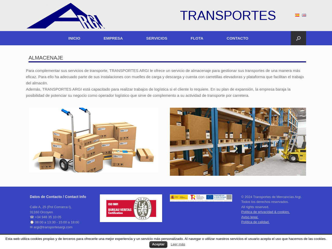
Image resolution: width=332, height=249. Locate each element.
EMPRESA (113, 38)
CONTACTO (237, 38)
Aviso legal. (249, 217)
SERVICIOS (156, 38)
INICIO (74, 38)
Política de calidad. (255, 222)
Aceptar (158, 244)
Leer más (178, 244)
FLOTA (197, 38)
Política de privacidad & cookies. (265, 212)
